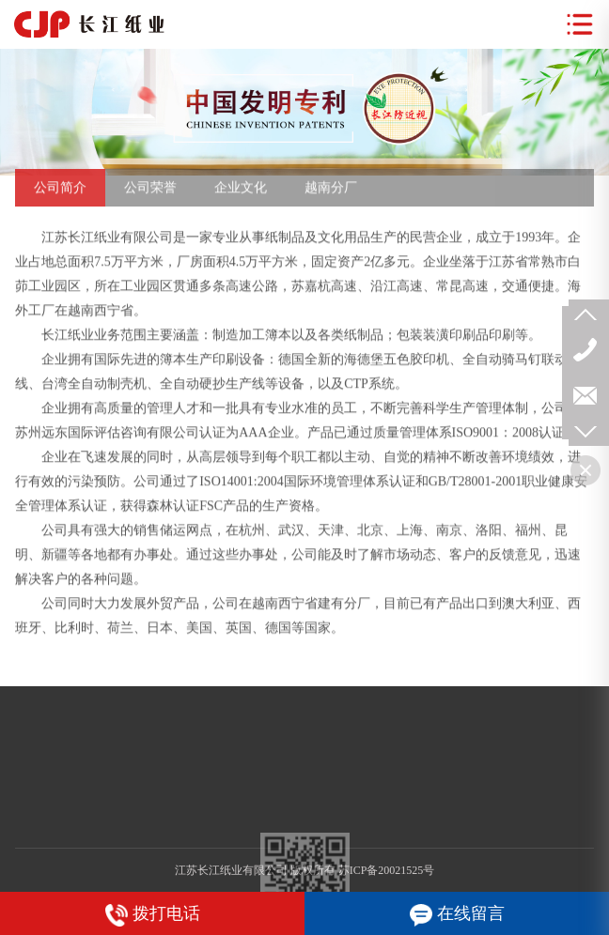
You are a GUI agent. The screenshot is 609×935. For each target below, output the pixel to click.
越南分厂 (330, 194)
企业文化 (240, 194)
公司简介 (60, 194)
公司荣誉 (150, 194)
